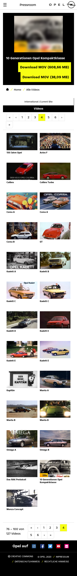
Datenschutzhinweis (27, 561)
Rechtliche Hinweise (56, 561)
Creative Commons (20, 556)
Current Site (46, 101)
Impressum (62, 556)
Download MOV (44, 67)
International (31, 101)
